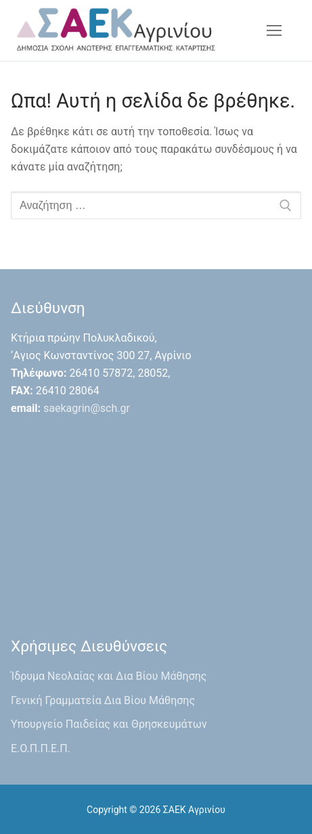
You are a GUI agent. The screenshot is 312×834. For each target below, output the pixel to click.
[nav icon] (274, 30)
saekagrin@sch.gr (86, 408)
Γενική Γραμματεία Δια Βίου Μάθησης (103, 700)
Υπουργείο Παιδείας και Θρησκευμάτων (109, 724)
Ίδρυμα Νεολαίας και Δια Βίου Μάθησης (108, 676)
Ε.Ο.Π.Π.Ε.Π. (40, 748)
